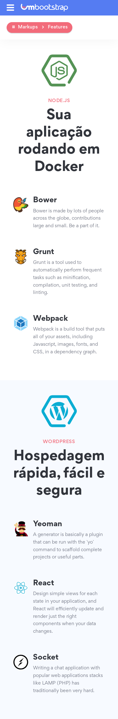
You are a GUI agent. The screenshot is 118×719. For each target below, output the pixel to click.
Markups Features (39, 27)
